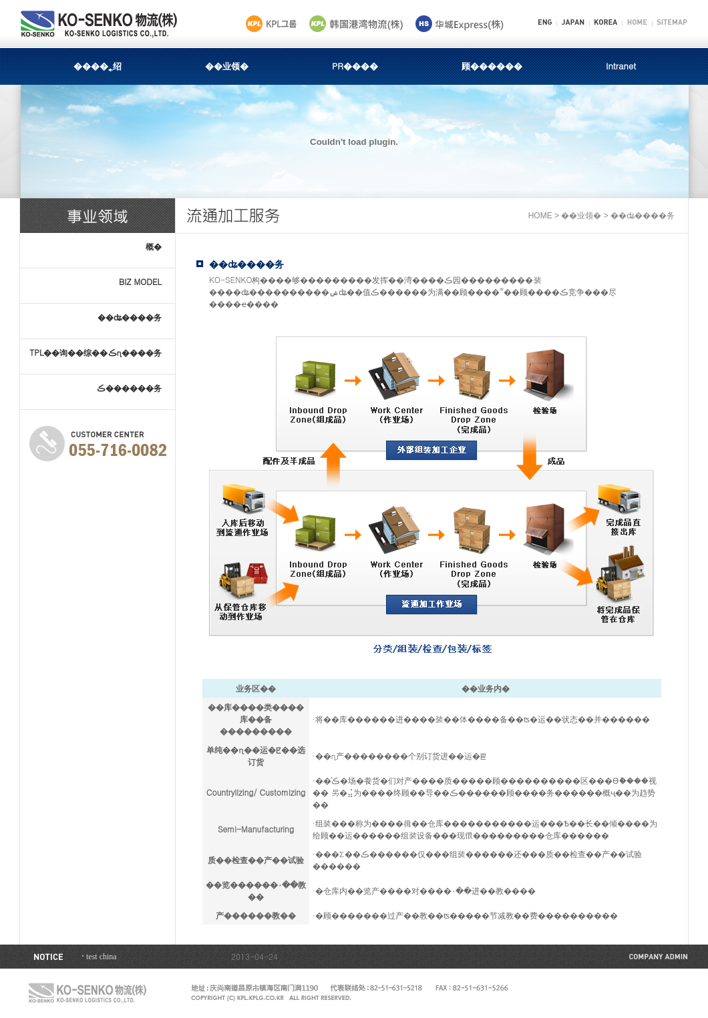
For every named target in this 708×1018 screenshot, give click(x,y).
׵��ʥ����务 (130, 316)
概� (154, 246)
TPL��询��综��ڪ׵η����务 (95, 352)
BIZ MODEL (140, 281)
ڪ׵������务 (129, 387)
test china (101, 956)
